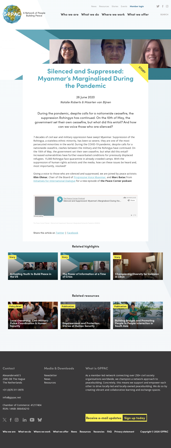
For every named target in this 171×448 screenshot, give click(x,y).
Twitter (158, 6)
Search (164, 14)
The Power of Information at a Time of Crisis (84, 275)
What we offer (138, 14)
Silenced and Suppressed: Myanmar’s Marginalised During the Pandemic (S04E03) (75, 223)
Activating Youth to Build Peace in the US (30, 275)
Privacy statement (124, 431)
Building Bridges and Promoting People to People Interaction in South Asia (134, 323)
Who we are (70, 14)
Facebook (162, 6)
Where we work (113, 14)
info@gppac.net (12, 397)
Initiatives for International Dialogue (54, 180)
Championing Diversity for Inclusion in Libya (137, 275)
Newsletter (50, 375)
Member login (137, 6)
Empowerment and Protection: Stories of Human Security (81, 324)
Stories (115, 6)
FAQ (109, 431)
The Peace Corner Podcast (41, 223)
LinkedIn (24, 420)
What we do (90, 14)
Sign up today (134, 417)
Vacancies (98, 431)
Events (124, 6)
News (93, 6)
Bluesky (40, 420)
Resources (104, 6)
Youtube (32, 420)
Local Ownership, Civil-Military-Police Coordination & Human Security (29, 323)
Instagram (167, 6)
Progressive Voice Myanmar (90, 177)
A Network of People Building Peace (24, 14)
